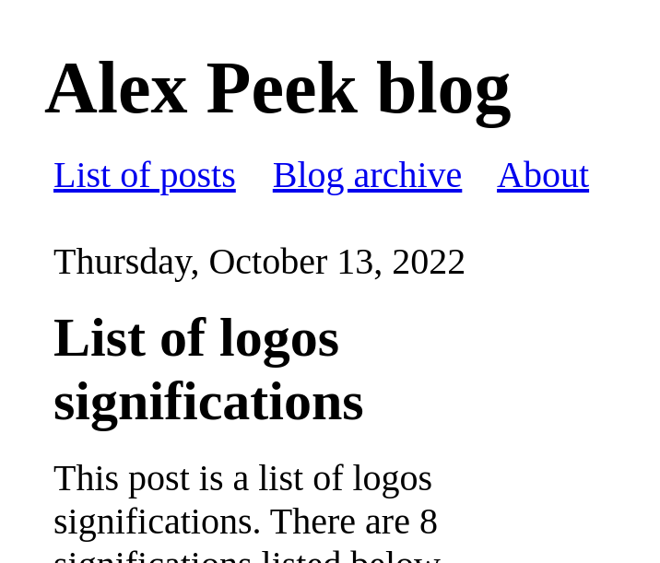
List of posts (144, 174)
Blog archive (368, 174)
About (543, 174)
